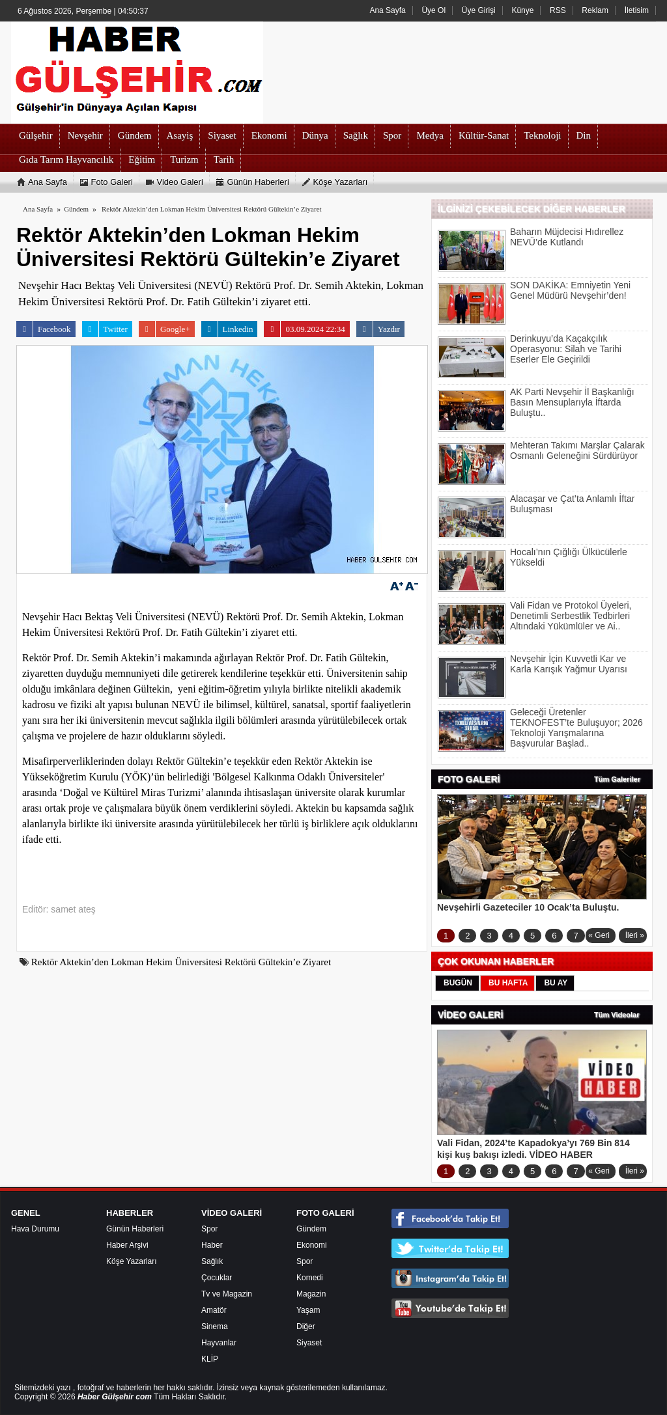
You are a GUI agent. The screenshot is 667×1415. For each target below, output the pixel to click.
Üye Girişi (479, 10)
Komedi (309, 1277)
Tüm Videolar (616, 1015)
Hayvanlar (218, 1342)
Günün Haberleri (134, 1228)
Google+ (164, 329)
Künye (522, 10)
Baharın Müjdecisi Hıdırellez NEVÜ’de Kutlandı (566, 237)
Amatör (214, 1310)
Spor (209, 1228)
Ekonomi (311, 1245)
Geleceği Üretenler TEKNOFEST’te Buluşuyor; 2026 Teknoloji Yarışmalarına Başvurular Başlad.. (576, 728)
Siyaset (309, 1342)
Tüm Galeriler (617, 779)
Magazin (311, 1293)
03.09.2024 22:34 (304, 329)
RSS (558, 10)
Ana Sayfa (387, 10)
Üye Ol (433, 10)
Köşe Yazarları (131, 1261)
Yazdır (378, 329)
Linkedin (227, 329)
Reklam (595, 10)
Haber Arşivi (127, 1245)
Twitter (105, 329)
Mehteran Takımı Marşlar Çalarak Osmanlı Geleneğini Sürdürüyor (577, 450)
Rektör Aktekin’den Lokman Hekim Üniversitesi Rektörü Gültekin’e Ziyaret (212, 209)
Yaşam (308, 1310)
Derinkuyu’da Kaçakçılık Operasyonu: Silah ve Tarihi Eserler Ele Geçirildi (565, 348)
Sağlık (212, 1261)
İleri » (634, 935)
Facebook (43, 329)
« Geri (599, 935)
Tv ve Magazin (226, 1293)
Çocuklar (216, 1277)
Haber (212, 1245)
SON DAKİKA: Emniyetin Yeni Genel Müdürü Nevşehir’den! (570, 290)
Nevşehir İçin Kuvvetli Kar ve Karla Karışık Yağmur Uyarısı (568, 663)
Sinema (214, 1326)
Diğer (305, 1326)
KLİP (209, 1359)
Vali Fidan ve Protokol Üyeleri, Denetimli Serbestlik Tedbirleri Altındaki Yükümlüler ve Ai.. (570, 615)
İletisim (637, 10)
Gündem (311, 1228)
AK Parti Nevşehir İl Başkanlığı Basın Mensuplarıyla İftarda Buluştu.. (572, 402)
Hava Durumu (35, 1228)
